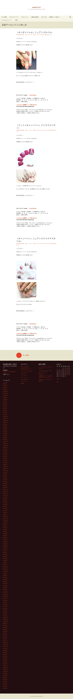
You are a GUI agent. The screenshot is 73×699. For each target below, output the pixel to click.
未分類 (22, 383)
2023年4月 (5, 458)
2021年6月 (5, 504)
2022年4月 (5, 483)
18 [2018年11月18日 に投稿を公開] (69, 372)
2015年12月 (5, 642)
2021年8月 (5, 500)
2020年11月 (5, 518)
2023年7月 (5, 452)
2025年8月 (5, 399)
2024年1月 (5, 439)
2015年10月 (5, 646)
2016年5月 (5, 631)
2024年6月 (5, 429)
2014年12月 (5, 667)
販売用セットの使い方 (54, 17)
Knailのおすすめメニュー (26, 369)
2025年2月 (5, 412)
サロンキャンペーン (14, 17)
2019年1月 (5, 564)
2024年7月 (5, 426)
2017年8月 (5, 600)
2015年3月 (5, 661)
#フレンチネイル (46, 243)
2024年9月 (5, 422)
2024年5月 (5, 431)
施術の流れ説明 (34, 17)
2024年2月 (5, 437)
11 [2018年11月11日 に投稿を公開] (69, 370)
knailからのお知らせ (25, 366)
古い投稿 (22, 355)
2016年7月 (5, 627)
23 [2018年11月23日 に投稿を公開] (65, 374)
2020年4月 (5, 533)
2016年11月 (5, 619)
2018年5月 (5, 581)
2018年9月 (5, 573)
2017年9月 (5, 598)
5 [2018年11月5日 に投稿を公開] (57, 370)
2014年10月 (5, 671)
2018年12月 (5, 567)
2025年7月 (5, 401)
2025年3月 (5, 410)
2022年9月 (5, 472)
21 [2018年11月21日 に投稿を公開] (61, 374)
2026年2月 (5, 387)
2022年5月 (5, 481)
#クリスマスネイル (38, 130)
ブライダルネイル (24, 379)
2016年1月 (5, 640)
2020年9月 (5, 523)
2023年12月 (5, 441)
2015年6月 (5, 654)
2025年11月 (5, 393)
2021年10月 (5, 495)
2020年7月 (5, 527)
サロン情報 (4, 17)
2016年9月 (5, 623)
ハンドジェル (29, 34)
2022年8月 (5, 475)
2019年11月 (5, 544)
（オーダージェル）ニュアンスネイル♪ (34, 32)
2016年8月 (5, 625)
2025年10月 (5, 395)
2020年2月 (5, 537)
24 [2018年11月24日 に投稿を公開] (67, 374)
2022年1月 (5, 489)
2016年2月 (5, 638)
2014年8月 (5, 675)
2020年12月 (5, 516)
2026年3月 (5, 385)
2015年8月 (5, 650)
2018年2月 (5, 587)
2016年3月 (5, 635)
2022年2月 (5, 487)
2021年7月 (5, 502)
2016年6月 (5, 629)
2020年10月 (5, 521)
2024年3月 (5, 435)
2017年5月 (5, 606)
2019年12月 (5, 541)
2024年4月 (5, 433)
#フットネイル (46, 130)
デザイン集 (43, 17)
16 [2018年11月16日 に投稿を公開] (65, 372)
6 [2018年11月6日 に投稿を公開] (59, 370)
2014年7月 (5, 677)
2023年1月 (5, 464)
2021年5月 (5, 506)
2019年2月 (5, 562)
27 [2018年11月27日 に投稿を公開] (59, 376)
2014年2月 (5, 688)
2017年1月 (5, 615)
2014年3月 (5, 686)
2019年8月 (5, 550)
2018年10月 (5, 571)
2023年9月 (5, 447)
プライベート (23, 381)
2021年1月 (5, 514)
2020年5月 (5, 531)
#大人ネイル (49, 34)
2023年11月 (5, 443)
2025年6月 (5, 403)
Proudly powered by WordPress (36, 696)
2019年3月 (5, 560)
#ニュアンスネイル (38, 34)
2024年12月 (5, 416)
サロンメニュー (25, 17)
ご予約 (16, 20)
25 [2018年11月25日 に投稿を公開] (69, 374)
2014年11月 (5, 669)
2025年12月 (5, 391)
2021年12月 (5, 491)
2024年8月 (5, 424)
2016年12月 (5, 617)
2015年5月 (5, 656)
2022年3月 (5, 485)
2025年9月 (5, 397)
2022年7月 (5, 477)
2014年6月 (5, 679)
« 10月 (57, 379)
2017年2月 (5, 613)
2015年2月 (5, 663)
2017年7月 (5, 602)
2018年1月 (5, 590)
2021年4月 (5, 508)
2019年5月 (5, 556)
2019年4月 (5, 558)
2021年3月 (5, 510)
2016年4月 (5, 633)
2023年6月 (5, 454)
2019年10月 (5, 546)
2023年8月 (5, 449)
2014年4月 (5, 684)
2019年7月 (5, 552)
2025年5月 (5, 406)
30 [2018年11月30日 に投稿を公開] (65, 376)
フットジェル (29, 130)
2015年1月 (5, 665)
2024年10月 (5, 420)
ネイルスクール (24, 373)
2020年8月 (5, 525)
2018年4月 (5, 583)
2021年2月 (5, 512)
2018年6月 (5, 579)
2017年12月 (5, 592)
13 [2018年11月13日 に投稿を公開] (59, 372)
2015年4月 (5, 658)
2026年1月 (5, 389)
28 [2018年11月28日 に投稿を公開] (61, 376)
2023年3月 (5, 460)
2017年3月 (5, 610)
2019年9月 (5, 548)
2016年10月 (5, 621)
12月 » (57, 382)
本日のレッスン (42, 373)
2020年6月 (5, 529)
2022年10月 (5, 470)
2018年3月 (5, 585)
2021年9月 (5, 498)
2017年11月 (5, 594)
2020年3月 (5, 535)
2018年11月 (5, 569)
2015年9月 (5, 648)
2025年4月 (5, 408)
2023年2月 (5, 462)
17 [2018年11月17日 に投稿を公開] (67, 372)
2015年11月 (5, 644)
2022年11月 (5, 468)
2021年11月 (5, 493)
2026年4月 (5, 383)
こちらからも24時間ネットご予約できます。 (27, 104)
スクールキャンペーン (7, 20)
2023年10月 (5, 445)
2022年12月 (5, 466)
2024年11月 (5, 418)
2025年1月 (5, 414)
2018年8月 (5, 575)
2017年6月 (5, 604)
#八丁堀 (44, 34)
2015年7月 (5, 652)
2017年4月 (5, 608)
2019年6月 (5, 554)
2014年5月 (5, 681)
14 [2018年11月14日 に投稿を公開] (61, 372)
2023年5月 (5, 456)
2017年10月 (5, 596)
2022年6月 (5, 479)
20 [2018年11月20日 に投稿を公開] (59, 374)
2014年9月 (5, 673)
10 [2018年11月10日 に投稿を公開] (67, 370)
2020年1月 (5, 539)
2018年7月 (5, 577)
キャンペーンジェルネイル (26, 371)
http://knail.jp (32, 95)
